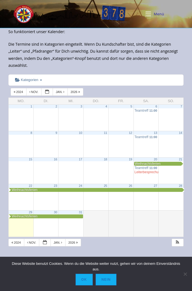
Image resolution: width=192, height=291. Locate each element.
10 (80, 133)
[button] (177, 242)
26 (130, 185)
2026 (76, 92)
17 (80, 159)
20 (155, 159)
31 (80, 212)
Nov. (34, 92)
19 (130, 159)
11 (105, 133)
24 (80, 185)
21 (180, 159)
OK (84, 280)
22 (30, 185)
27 (155, 185)
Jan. (60, 92)
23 (55, 185)
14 (180, 133)
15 (30, 159)
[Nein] (185, 274)
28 (180, 185)
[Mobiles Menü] (154, 13)
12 (130, 133)
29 (30, 212)
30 (55, 212)
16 (55, 159)
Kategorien (28, 80)
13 (155, 133)
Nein (106, 280)
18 (105, 159)
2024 (19, 92)
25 (105, 185)
